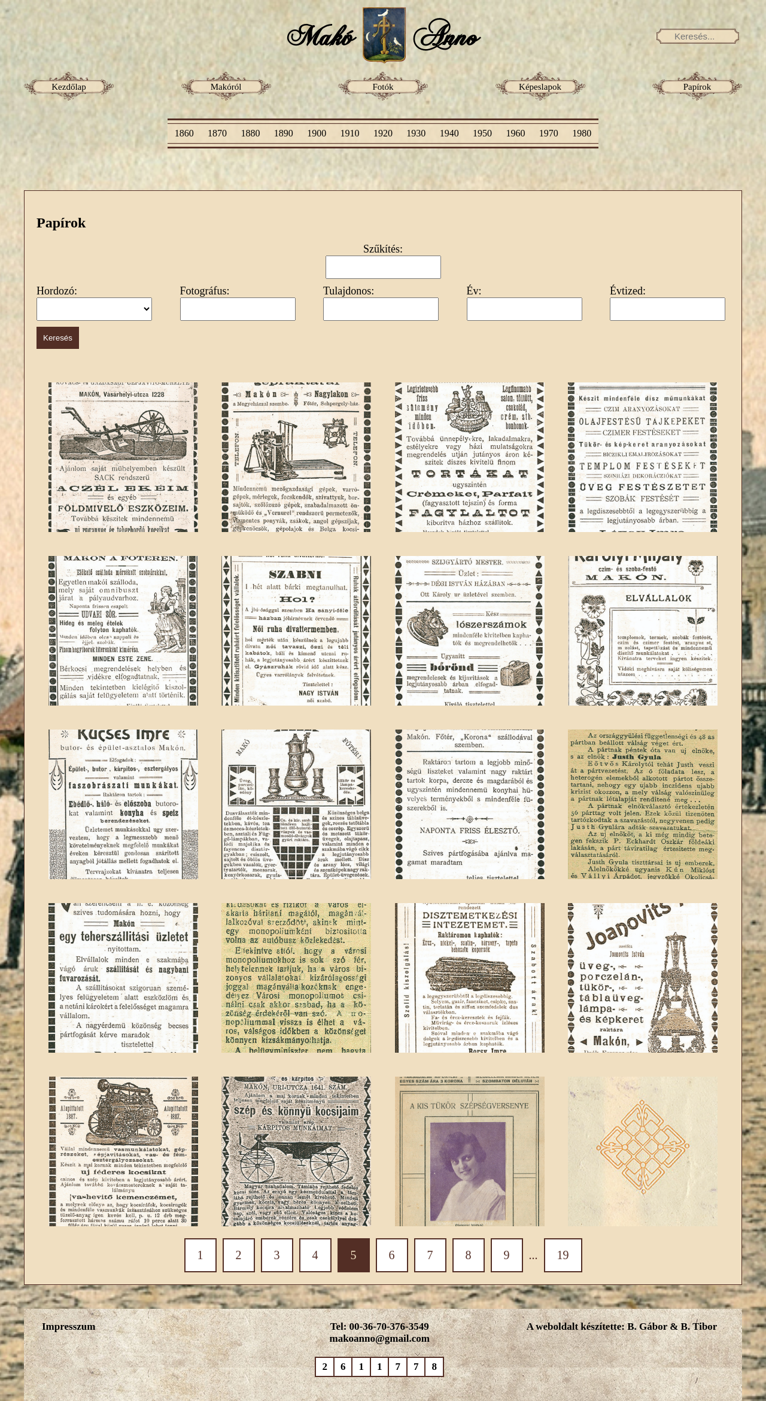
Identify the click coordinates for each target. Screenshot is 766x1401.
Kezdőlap (68, 87)
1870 (217, 133)
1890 (283, 133)
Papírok (697, 87)
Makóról (226, 87)
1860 (184, 133)
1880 (250, 133)
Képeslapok (540, 87)
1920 (383, 133)
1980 (581, 133)
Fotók (382, 87)
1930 (415, 133)
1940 (449, 133)
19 (563, 1255)
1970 (548, 133)
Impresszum (68, 1326)
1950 (482, 133)
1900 (316, 133)
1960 (515, 133)
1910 (350, 133)
